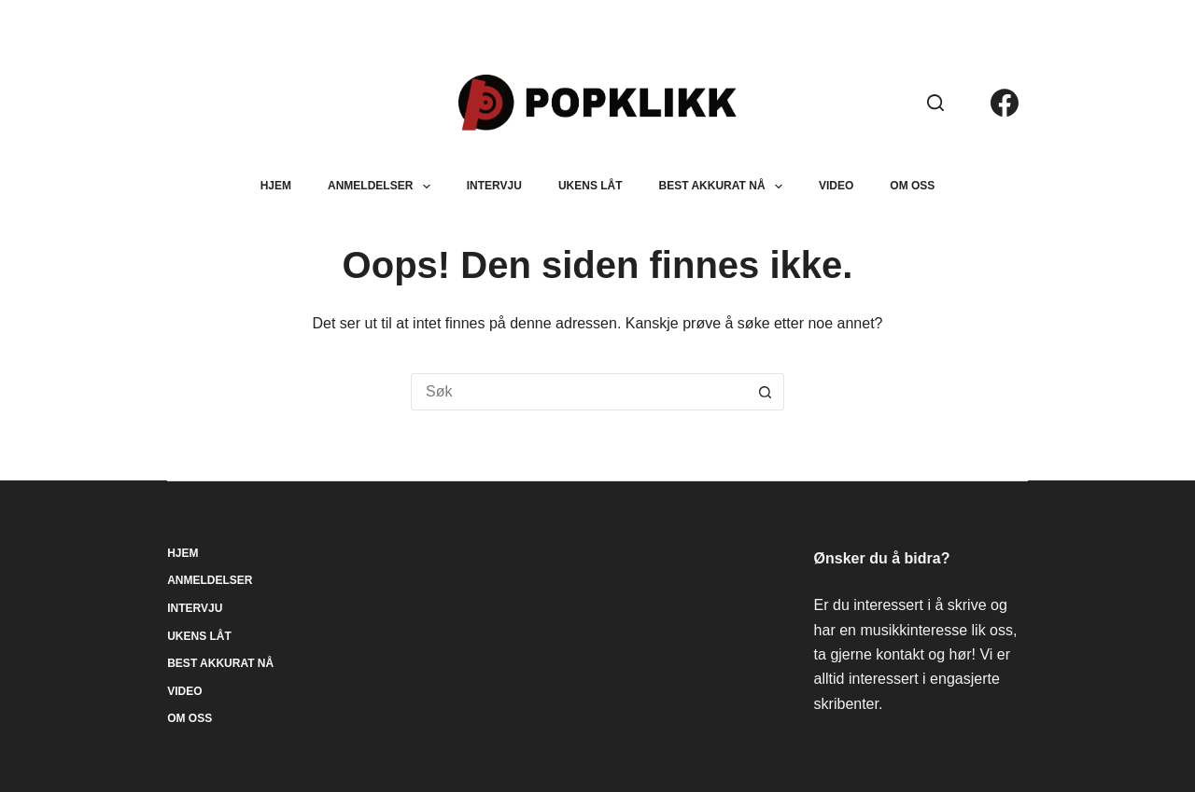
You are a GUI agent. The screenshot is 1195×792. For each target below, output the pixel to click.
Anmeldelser (383, 186)
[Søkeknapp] (765, 391)
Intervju (494, 185)
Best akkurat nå (724, 186)
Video (836, 185)
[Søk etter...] (579, 391)
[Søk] (935, 102)
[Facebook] (1005, 103)
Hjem (275, 185)
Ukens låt (590, 185)
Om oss (912, 185)
